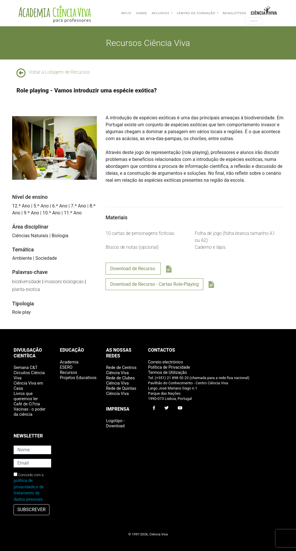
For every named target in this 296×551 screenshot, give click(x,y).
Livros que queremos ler (26, 396)
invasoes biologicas (64, 281)
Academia (69, 362)
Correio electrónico (165, 362)
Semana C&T (26, 367)
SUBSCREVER (31, 509)
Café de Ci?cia (27, 404)
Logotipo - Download (115, 423)
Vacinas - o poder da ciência (30, 412)
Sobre (141, 13)
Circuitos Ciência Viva (29, 375)
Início (126, 13)
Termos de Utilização (167, 372)
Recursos (161, 13)
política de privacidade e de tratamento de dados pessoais (29, 490)
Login (254, 20)
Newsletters (234, 13)
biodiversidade (26, 281)
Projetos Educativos (78, 377)
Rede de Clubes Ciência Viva (120, 381)
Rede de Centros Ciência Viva (121, 370)
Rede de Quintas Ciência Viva (121, 391)
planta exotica (26, 289)
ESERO (66, 367)
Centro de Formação (197, 13)
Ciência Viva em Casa (28, 386)
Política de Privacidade (169, 367)
